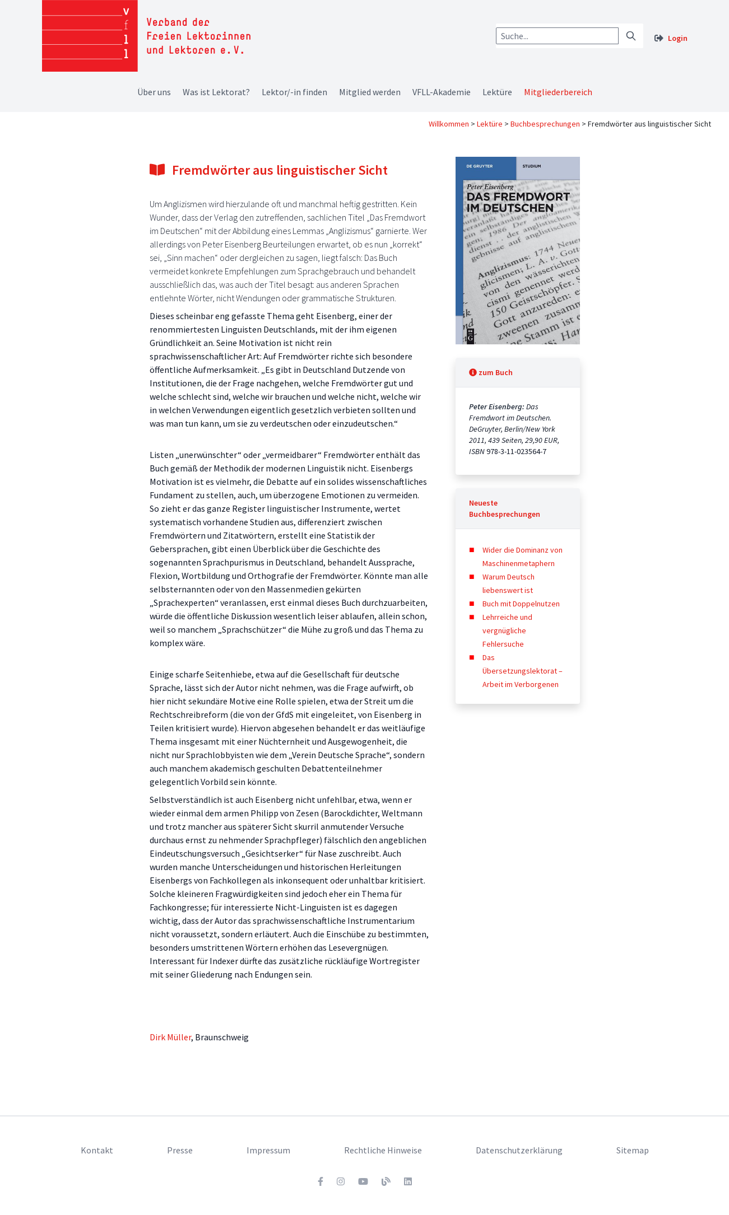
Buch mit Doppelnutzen (521, 604)
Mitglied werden (370, 91)
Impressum (268, 1150)
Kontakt (97, 1150)
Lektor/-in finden (294, 91)
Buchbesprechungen (545, 124)
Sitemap (632, 1150)
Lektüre (497, 91)
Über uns (154, 91)
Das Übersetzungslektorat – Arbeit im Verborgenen (522, 670)
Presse (180, 1150)
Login (678, 38)
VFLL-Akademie (441, 91)
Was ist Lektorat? (216, 91)
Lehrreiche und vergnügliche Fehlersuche (507, 630)
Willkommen (449, 124)
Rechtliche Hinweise (383, 1150)
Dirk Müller (170, 1037)
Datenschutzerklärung (519, 1150)
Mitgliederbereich (558, 91)
